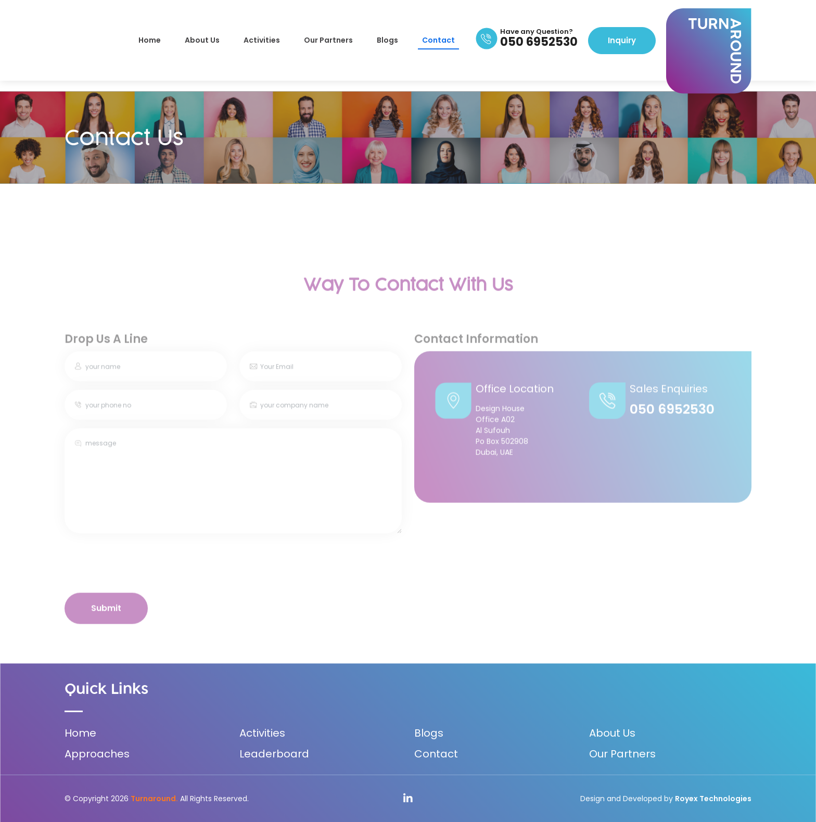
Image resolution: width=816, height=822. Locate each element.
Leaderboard (274, 754)
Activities (262, 40)
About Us (202, 40)
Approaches (97, 754)
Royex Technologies (713, 798)
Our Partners (328, 40)
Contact (438, 40)
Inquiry (622, 40)
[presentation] (144, 574)
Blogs (387, 40)
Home (149, 40)
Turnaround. (154, 798)
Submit (106, 619)
